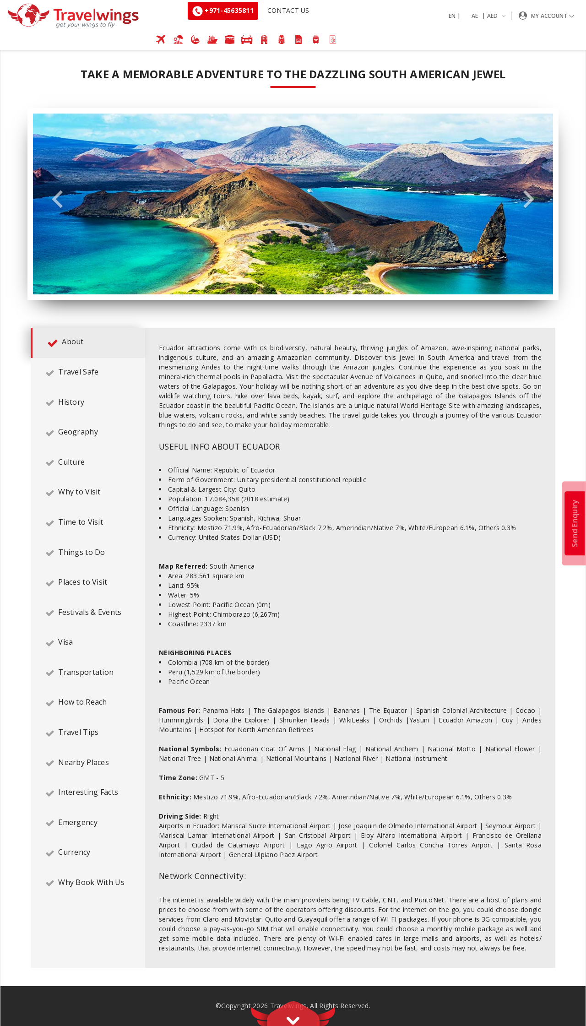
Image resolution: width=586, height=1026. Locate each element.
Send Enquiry (575, 523)
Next (529, 199)
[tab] (88, 343)
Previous (57, 199)
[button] (478, 15)
